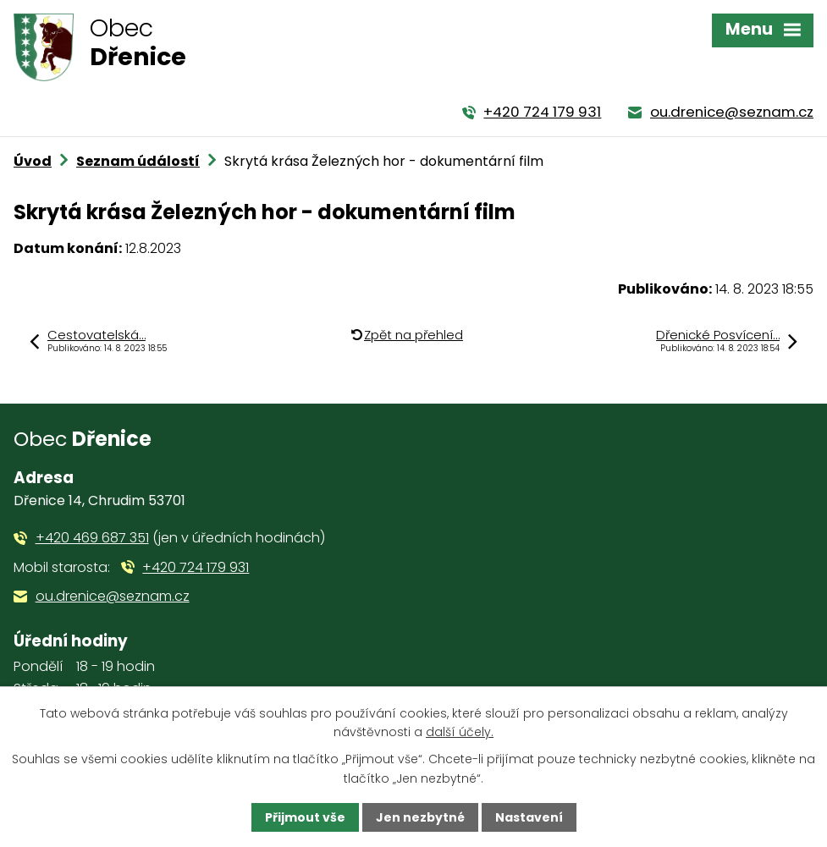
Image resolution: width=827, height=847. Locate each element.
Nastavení (529, 817)
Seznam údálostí (138, 161)
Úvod (33, 161)
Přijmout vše (305, 817)
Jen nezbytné (420, 817)
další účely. (459, 731)
